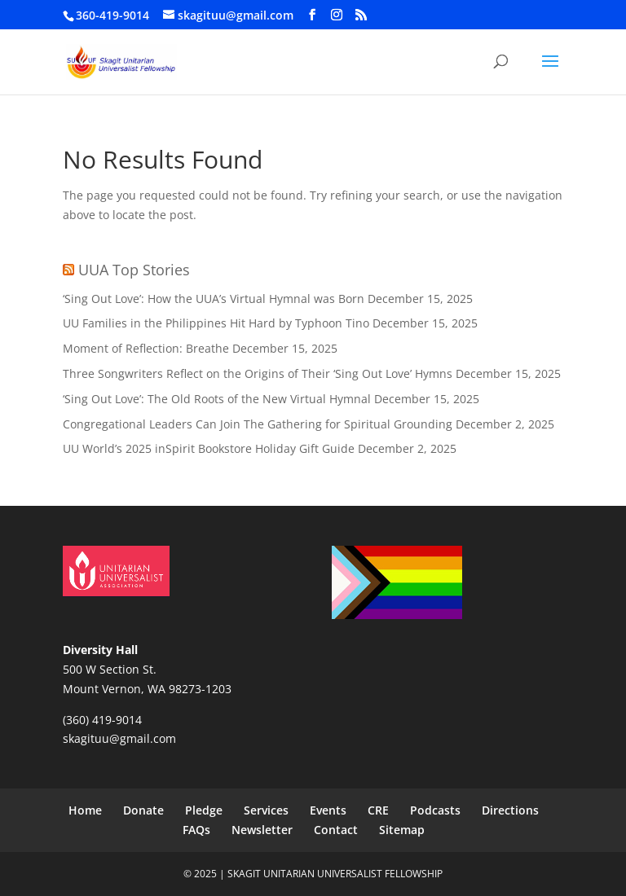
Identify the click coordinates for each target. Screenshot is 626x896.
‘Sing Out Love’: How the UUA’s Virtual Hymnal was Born (213, 298)
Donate (143, 810)
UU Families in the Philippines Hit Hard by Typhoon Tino (216, 323)
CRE (378, 810)
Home (85, 810)
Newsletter (262, 829)
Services (266, 810)
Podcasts (435, 810)
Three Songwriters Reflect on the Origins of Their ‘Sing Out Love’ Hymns (257, 373)
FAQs (196, 829)
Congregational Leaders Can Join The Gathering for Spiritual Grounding (257, 424)
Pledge (204, 810)
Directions (510, 810)
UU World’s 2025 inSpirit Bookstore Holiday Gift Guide (209, 448)
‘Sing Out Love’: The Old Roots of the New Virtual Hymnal (217, 398)
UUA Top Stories (134, 269)
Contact (336, 829)
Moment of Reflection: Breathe (146, 348)
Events (328, 810)
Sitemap (402, 829)
